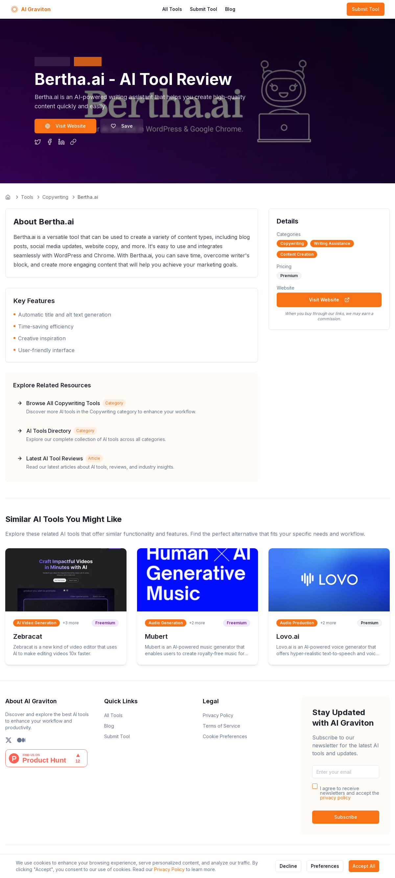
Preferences (325, 866)
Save (122, 126)
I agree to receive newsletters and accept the (349, 793)
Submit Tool (203, 9)
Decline (288, 866)
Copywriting (55, 197)
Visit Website (65, 126)
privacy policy (335, 797)
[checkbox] (314, 786)
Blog (230, 9)
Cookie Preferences (225, 736)
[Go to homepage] (8, 197)
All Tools (172, 9)
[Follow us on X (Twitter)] (8, 740)
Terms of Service (221, 726)
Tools (27, 197)
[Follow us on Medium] (21, 740)
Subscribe (345, 817)
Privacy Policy (169, 869)
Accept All (364, 866)
